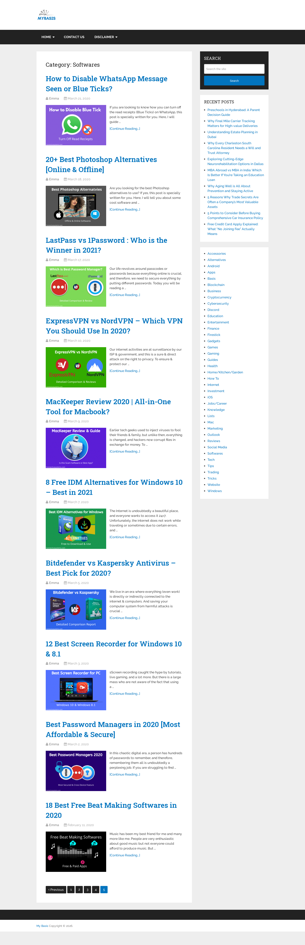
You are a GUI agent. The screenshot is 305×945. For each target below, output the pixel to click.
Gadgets (213, 341)
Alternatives (216, 260)
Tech (211, 460)
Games (212, 347)
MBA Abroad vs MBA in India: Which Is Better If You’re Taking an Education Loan (235, 175)
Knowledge (216, 410)
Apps (211, 272)
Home (46, 37)
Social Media (217, 447)
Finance (213, 328)
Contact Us (74, 37)
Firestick (213, 335)
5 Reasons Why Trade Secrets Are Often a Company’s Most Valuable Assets (232, 202)
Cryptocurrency (219, 297)
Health (212, 366)
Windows (214, 491)
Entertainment (218, 322)
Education (215, 316)
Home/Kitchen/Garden (225, 372)
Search (234, 80)
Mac (210, 422)
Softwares (215, 453)
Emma (54, 100)
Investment (215, 391)
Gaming (213, 353)
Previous (56, 903)
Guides (212, 360)
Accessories (216, 253)
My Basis (42, 939)
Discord (213, 310)
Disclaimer (104, 37)
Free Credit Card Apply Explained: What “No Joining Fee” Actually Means (232, 229)
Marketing (215, 428)
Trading (213, 472)
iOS (210, 397)
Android (213, 266)
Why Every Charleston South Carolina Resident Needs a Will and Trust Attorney (234, 148)
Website (213, 485)
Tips (210, 466)
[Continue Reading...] (125, 130)
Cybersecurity (218, 303)
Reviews (213, 441)
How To (213, 378)
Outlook (213, 435)
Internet (213, 385)
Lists (211, 416)
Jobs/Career (217, 403)
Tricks (212, 478)
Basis (211, 278)
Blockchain (215, 285)
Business (214, 291)
